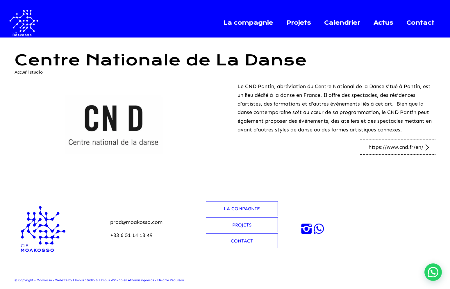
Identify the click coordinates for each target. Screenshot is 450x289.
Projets (241, 225)
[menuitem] (248, 23)
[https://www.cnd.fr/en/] (397, 147)
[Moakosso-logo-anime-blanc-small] (24, 23)
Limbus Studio (84, 280)
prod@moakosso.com (136, 222)
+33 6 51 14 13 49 (131, 235)
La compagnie (242, 208)
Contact (242, 241)
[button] (433, 272)
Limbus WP (107, 280)
